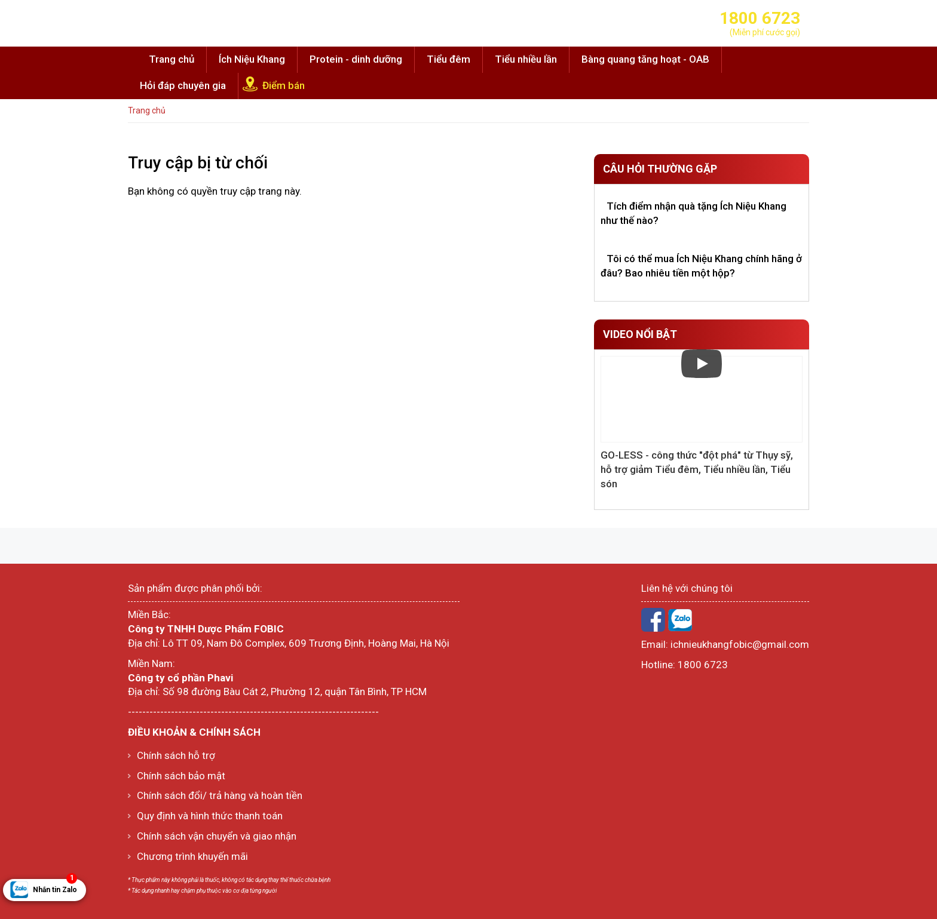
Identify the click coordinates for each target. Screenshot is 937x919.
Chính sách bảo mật (181, 776)
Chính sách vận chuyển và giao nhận (216, 836)
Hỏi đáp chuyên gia (183, 85)
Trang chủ (171, 59)
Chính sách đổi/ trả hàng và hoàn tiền (219, 795)
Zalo (680, 620)
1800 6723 (703, 665)
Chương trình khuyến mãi (192, 856)
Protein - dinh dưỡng (356, 59)
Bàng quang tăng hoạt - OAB (645, 59)
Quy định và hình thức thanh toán (210, 816)
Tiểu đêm (448, 59)
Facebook (653, 620)
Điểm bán (283, 85)
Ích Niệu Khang (252, 59)
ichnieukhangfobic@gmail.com (739, 644)
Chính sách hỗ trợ (176, 755)
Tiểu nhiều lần (526, 59)
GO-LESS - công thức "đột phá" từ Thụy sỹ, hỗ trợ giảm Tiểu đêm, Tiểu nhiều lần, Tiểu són (697, 469)
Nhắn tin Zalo (55, 886)
